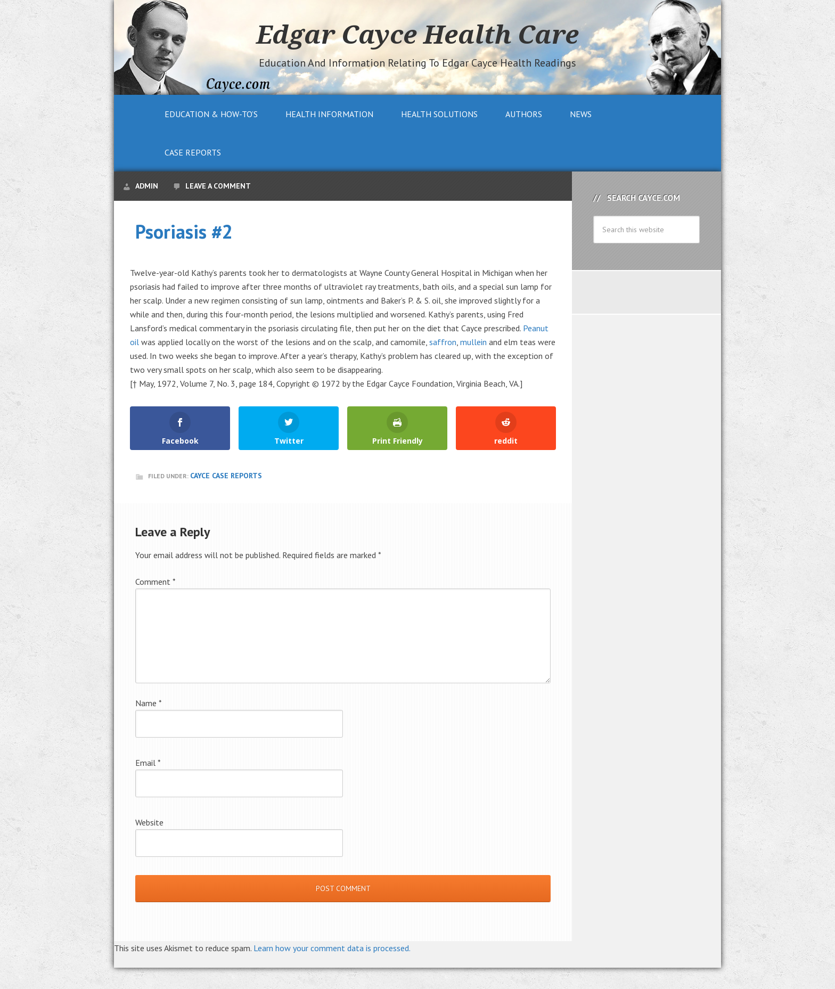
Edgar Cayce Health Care (417, 34)
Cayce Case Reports (226, 475)
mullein (473, 342)
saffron (442, 342)
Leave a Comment (218, 186)
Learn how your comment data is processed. (332, 948)
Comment (155, 581)
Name (148, 703)
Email (148, 762)
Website (149, 822)
